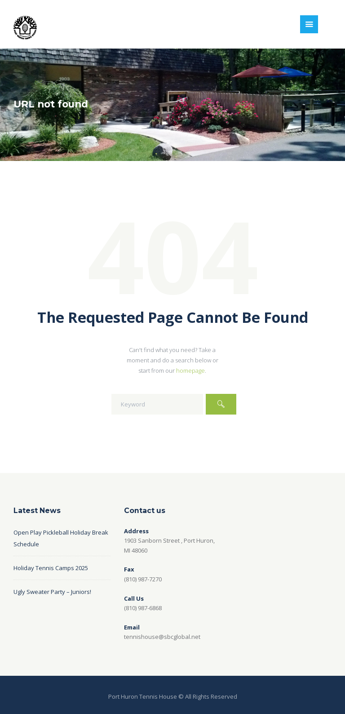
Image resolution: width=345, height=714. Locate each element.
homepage (190, 370)
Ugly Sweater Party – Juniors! (52, 592)
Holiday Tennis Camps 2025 (50, 568)
